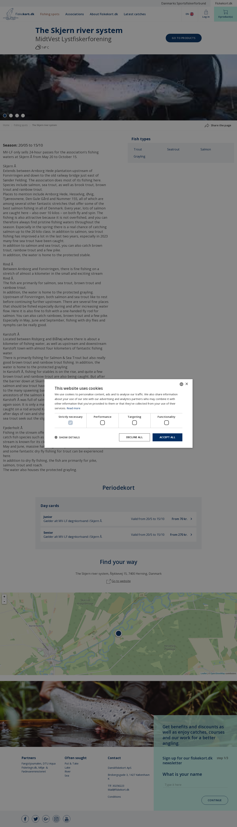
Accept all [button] (167, 437)
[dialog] (118, 413)
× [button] (186, 384)
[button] (67, 437)
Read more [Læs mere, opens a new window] (74, 408)
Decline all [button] (133, 437)
